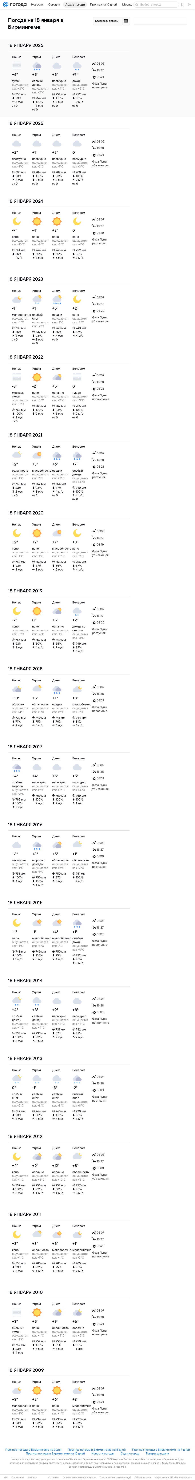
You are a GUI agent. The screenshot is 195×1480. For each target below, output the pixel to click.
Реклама (32, 1477)
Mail (6, 1477)
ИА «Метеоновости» (181, 1477)
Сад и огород (130, 1453)
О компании (17, 1477)
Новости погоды (102, 1453)
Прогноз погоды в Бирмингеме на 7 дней (161, 1449)
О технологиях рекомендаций (115, 1477)
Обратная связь (143, 1477)
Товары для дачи (157, 1453)
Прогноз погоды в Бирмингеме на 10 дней (55, 1453)
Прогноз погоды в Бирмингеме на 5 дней (97, 1449)
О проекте (53, 1477)
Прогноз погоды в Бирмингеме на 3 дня (33, 1449)
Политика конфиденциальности (79, 1477)
